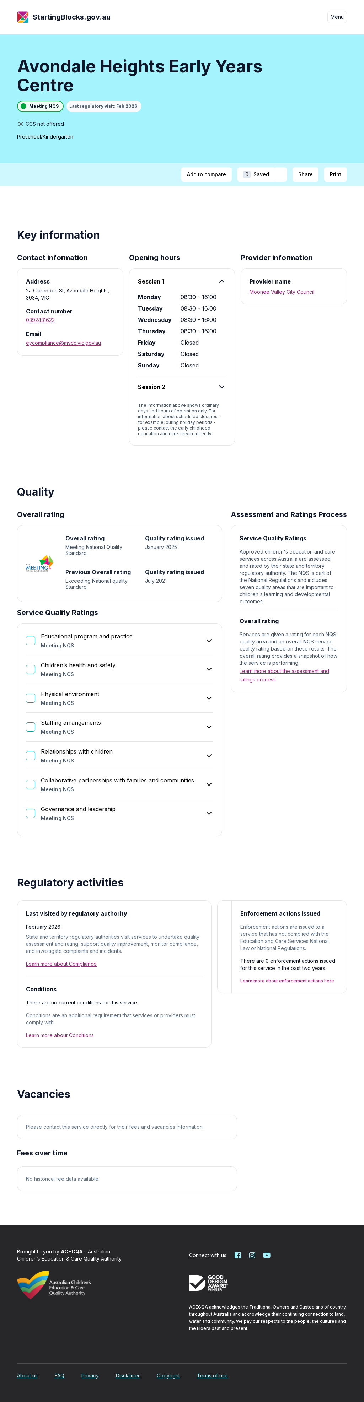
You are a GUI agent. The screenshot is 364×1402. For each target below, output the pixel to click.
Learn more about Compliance (61, 964)
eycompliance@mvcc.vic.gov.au (63, 343)
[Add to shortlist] (281, 174)
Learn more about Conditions (60, 1035)
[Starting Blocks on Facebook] (238, 1255)
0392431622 (40, 320)
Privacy (90, 1376)
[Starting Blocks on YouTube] (266, 1255)
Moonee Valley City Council (282, 292)
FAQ (59, 1376)
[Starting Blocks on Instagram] (252, 1255)
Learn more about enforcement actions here (287, 980)
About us (27, 1376)
